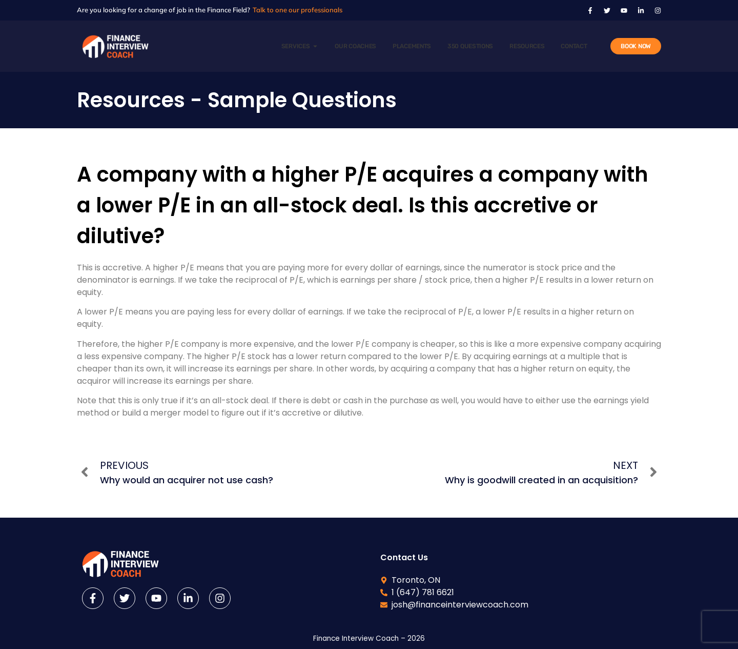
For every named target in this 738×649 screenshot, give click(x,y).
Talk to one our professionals (297, 10)
